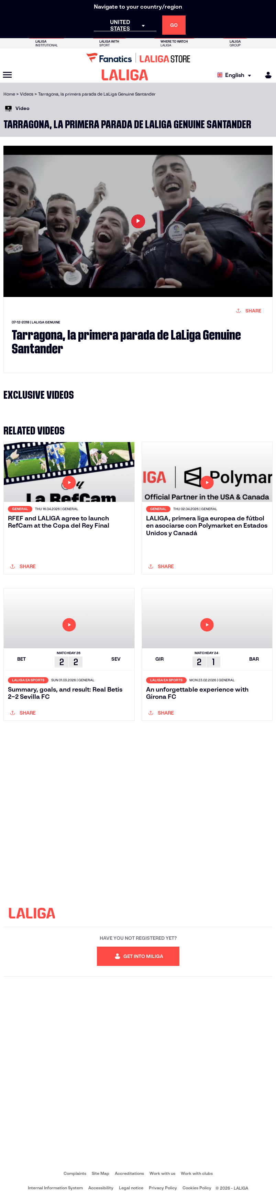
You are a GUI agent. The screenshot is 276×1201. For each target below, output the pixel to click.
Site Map (100, 1173)
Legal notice (131, 1188)
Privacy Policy (163, 1188)
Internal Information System (55, 1188)
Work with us (162, 1173)
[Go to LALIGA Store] (138, 58)
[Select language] (236, 75)
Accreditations (129, 1173)
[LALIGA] (125, 74)
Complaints (75, 1173)
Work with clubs (197, 1173)
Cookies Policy (197, 1188)
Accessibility (100, 1188)
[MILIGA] (266, 75)
